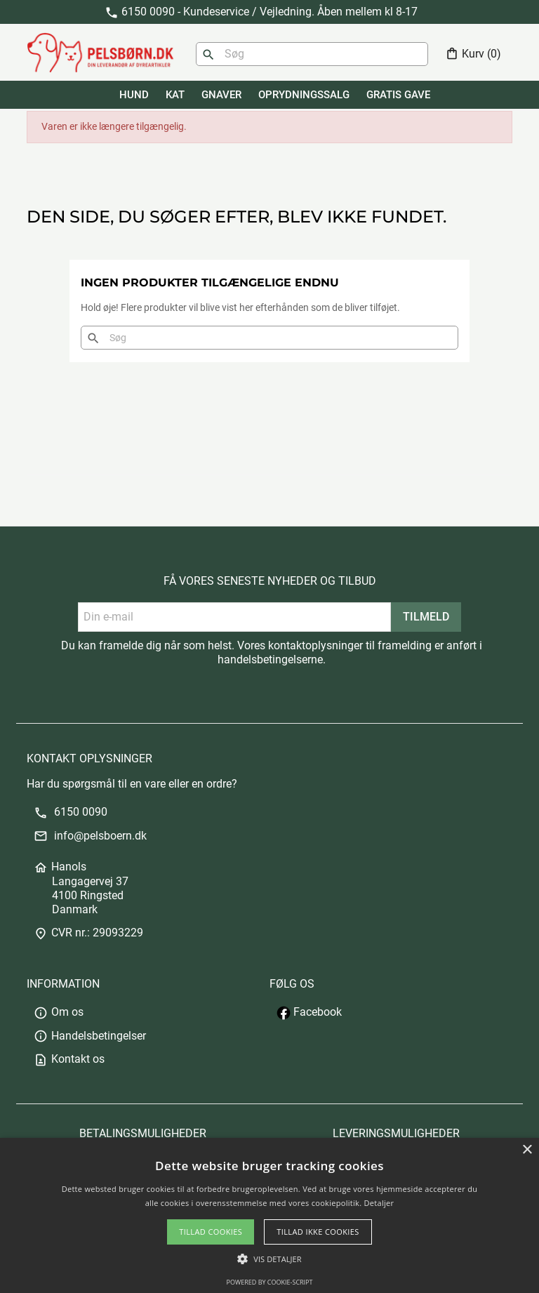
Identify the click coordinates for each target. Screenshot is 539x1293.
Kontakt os (69, 1059)
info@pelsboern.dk (90, 835)
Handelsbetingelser (90, 1035)
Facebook (309, 1012)
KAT (175, 94)
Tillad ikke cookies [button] (318, 1231)
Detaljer (379, 1203)
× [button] (526, 1150)
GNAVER (221, 94)
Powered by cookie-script (270, 1282)
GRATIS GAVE (398, 94)
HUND (134, 94)
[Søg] (312, 54)
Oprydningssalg (304, 94)
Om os (59, 1012)
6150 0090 (70, 811)
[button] (269, 1259)
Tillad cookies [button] (210, 1231)
